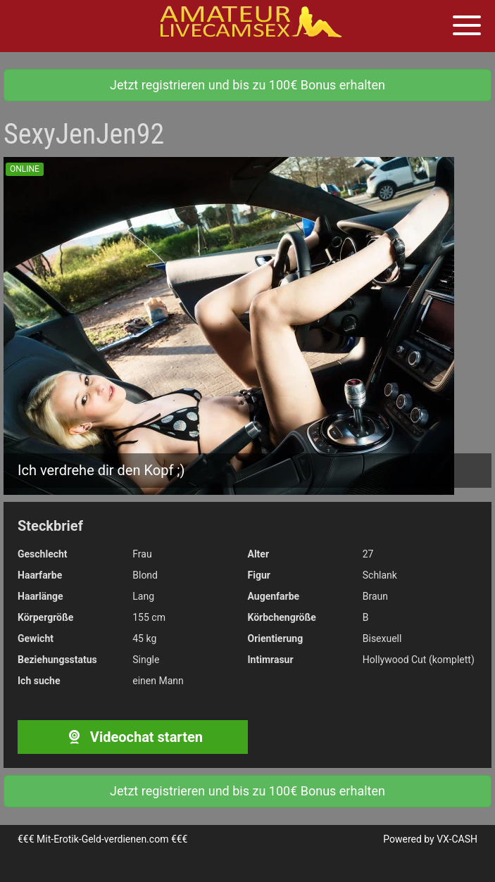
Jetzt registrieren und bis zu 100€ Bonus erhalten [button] (247, 84)
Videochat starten (133, 737)
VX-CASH (457, 839)
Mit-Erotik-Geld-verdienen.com (102, 839)
